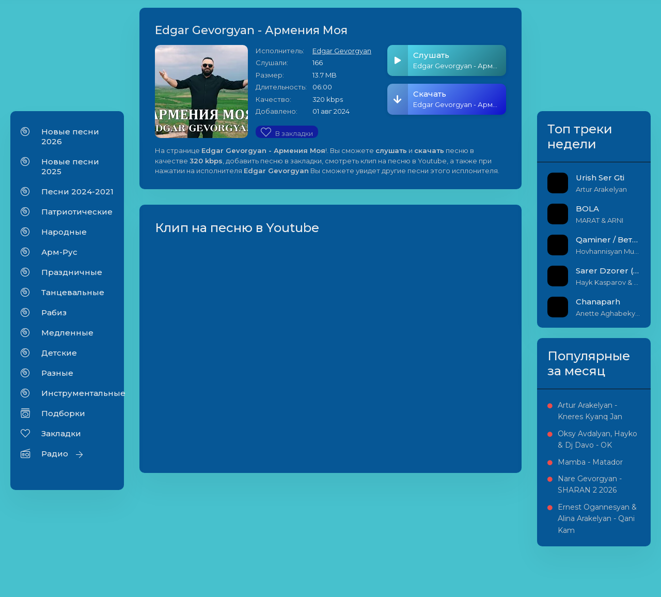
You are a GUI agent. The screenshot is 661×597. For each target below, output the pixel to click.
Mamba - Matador (590, 462)
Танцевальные (72, 292)
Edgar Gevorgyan (341, 51)
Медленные (67, 333)
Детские (59, 353)
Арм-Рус (59, 252)
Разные (57, 373)
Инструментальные (77, 393)
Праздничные (71, 272)
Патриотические (77, 212)
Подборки (63, 413)
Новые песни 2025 (70, 166)
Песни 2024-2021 (77, 191)
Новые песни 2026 (70, 136)
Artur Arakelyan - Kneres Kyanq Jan (590, 411)
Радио (54, 453)
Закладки (61, 433)
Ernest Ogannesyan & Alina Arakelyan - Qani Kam (597, 518)
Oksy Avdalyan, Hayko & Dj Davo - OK (597, 439)
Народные (64, 232)
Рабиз (54, 312)
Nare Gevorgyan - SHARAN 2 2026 (590, 484)
